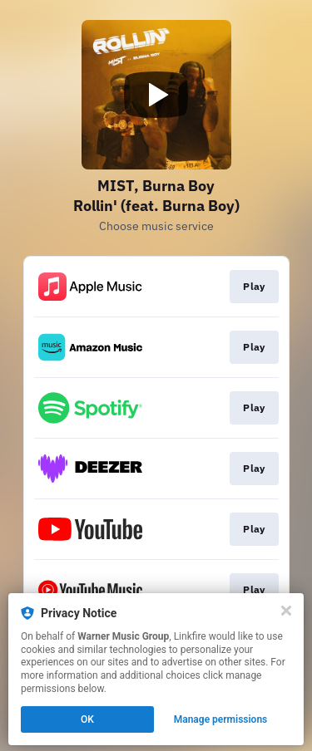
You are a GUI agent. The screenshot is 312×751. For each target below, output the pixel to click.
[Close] (286, 610)
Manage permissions (221, 719)
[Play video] (156, 94)
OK (87, 719)
